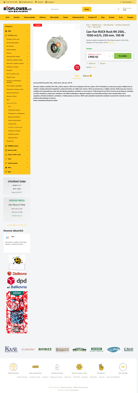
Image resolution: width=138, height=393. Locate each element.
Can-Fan (94, 67)
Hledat (87, 9)
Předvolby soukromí (66, 387)
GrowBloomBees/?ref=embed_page (17, 225)
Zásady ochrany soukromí (80, 387)
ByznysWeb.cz (75, 390)
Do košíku (123, 56)
